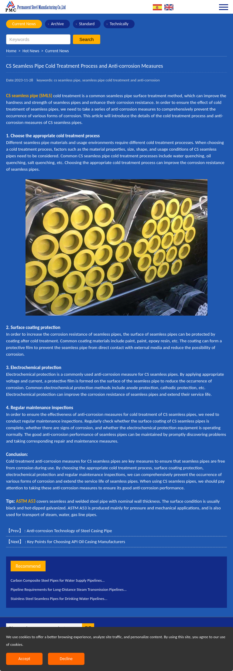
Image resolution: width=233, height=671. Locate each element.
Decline (66, 658)
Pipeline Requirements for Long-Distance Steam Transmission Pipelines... (69, 589)
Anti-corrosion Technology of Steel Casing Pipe (69, 530)
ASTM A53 (26, 501)
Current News (24, 23)
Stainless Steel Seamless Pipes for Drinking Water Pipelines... (59, 598)
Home (11, 50)
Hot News (30, 50)
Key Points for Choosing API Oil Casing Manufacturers (76, 541)
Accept (24, 658)
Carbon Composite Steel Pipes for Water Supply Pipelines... (58, 580)
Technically (119, 23)
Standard (86, 23)
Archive (57, 23)
